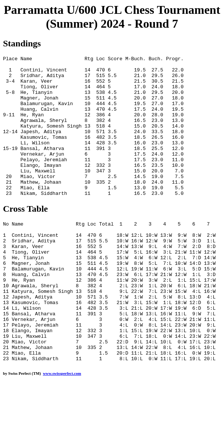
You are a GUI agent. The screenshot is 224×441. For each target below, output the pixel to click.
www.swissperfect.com (62, 429)
